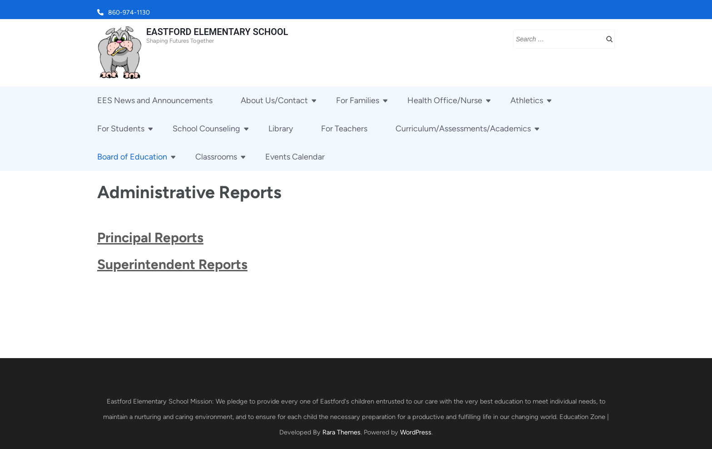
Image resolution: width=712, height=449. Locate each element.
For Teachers (344, 129)
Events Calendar (295, 157)
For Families (357, 100)
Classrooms (216, 157)
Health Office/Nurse (444, 100)
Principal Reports (150, 237)
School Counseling (206, 129)
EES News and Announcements (155, 100)
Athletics (526, 100)
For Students (120, 129)
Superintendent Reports (172, 264)
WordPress (415, 432)
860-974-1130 (129, 12)
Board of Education (132, 157)
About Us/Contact (274, 100)
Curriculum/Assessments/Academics (463, 129)
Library (280, 129)
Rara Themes (341, 432)
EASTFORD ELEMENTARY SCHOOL (217, 31)
